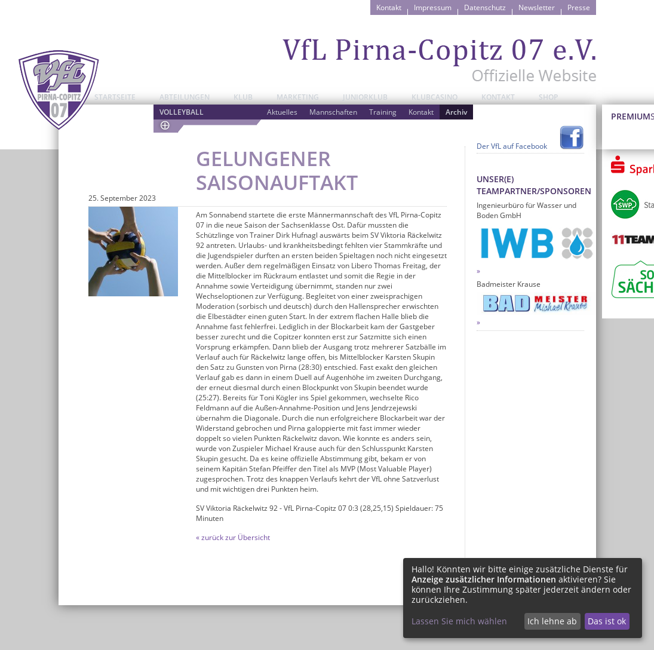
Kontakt (388, 7)
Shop (548, 97)
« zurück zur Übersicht (233, 537)
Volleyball (181, 112)
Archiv (456, 112)
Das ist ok (607, 621)
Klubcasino (435, 97)
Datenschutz (485, 7)
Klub (243, 97)
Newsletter (536, 7)
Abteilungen (184, 97)
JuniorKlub (365, 97)
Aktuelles (282, 112)
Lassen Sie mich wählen (459, 621)
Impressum (433, 7)
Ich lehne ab (552, 621)
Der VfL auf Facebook (512, 146)
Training (383, 112)
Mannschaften (333, 112)
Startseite (115, 97)
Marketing (298, 97)
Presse (578, 7)
